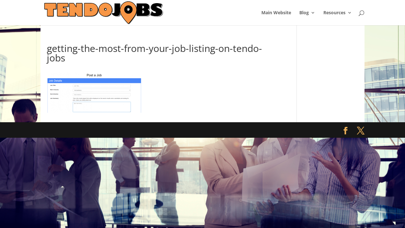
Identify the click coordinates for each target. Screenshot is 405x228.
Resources (334, 13)
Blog (304, 13)
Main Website (276, 13)
